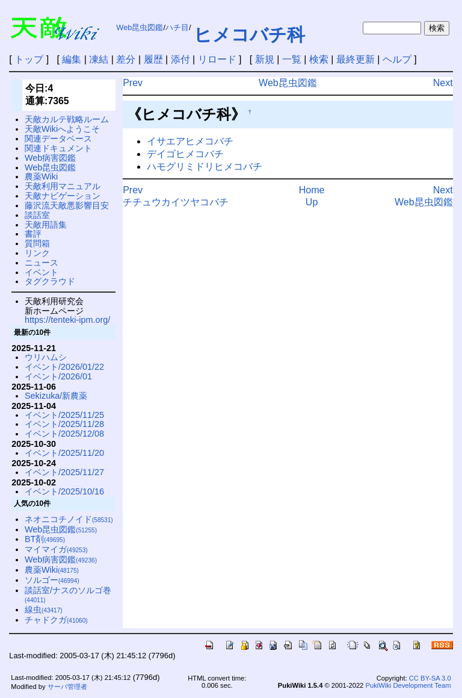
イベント (41, 272)
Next (443, 83)
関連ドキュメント (58, 148)
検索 (318, 59)
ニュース (41, 262)
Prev (133, 83)
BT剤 (45, 539)
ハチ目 (177, 27)
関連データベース (58, 138)
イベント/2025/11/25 (64, 415)
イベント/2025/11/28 (64, 424)
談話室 (37, 215)
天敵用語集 (46, 224)
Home (312, 190)
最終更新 (355, 59)
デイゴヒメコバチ (185, 154)
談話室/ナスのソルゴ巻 (68, 594)
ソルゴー (52, 580)
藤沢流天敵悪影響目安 (67, 205)
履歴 (153, 59)
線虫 (44, 609)
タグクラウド (50, 281)
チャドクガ (56, 620)
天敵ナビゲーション (62, 196)
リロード (217, 59)
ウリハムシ (46, 357)
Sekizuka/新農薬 (56, 395)
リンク (37, 253)
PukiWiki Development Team (408, 685)
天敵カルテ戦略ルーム (67, 119)
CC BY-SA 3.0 (430, 678)
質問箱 (37, 243)
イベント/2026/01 (58, 376)
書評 (33, 233)
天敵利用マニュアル (62, 186)
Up (312, 202)
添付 (180, 59)
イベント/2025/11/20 (64, 453)
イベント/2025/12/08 (64, 433)
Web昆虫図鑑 (139, 27)
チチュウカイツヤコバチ (176, 202)
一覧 (291, 59)
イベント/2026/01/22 (64, 367)
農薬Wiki (41, 176)
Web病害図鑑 (50, 158)
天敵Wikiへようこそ (62, 129)
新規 (264, 59)
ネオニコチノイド (69, 519)
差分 (125, 59)
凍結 (98, 59)
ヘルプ (397, 59)
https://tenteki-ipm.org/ (67, 320)
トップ (28, 59)
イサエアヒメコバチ (190, 141)
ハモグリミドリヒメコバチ (204, 166)
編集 (71, 59)
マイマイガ (56, 549)
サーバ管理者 (67, 686)
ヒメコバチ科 (249, 35)
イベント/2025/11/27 (64, 472)
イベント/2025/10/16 (64, 491)
